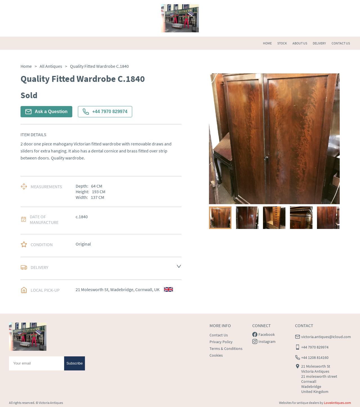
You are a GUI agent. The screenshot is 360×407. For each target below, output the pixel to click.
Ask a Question (46, 111)
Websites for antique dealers (299, 403)
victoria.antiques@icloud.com (326, 336)
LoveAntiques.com (337, 403)
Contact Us (219, 335)
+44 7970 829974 (105, 112)
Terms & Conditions (226, 348)
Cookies (216, 355)
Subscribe (74, 363)
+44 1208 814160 (314, 357)
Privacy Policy (221, 341)
